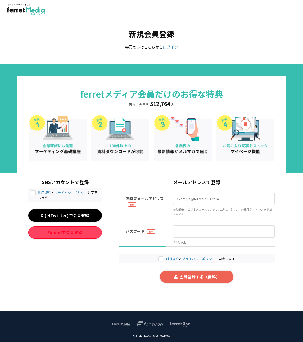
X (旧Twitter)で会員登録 (65, 215)
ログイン (170, 47)
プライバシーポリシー (71, 192)
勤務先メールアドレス (145, 198)
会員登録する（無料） (196, 277)
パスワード (135, 231)
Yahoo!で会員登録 (65, 232)
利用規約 (44, 192)
